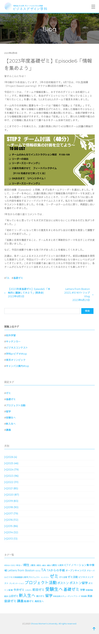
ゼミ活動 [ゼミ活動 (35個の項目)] (73, 577)
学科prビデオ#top (16, 353)
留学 (8, 411)
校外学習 (11, 335)
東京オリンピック (16, 360)
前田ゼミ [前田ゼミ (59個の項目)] (38, 590)
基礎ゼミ (18, 278)
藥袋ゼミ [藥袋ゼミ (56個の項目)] (10, 601)
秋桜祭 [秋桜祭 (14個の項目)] (84, 596)
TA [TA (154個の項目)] (43, 570)
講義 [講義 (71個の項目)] (20, 601)
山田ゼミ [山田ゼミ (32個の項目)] (13, 596)
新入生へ (11, 423)
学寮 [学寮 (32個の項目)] (82, 589)
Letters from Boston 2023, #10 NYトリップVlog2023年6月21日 (77, 295)
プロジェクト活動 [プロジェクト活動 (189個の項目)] (41, 582)
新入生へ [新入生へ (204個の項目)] (27, 595)
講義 (8, 429)
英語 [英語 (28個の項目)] (89, 596)
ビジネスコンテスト (17, 347)
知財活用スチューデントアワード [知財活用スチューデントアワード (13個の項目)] (67, 596)
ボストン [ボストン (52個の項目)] (63, 583)
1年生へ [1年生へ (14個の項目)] (19, 565)
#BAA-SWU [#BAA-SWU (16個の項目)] (9, 565)
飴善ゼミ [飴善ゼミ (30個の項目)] (29, 601)
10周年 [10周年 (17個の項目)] (61, 565)
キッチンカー (13, 341)
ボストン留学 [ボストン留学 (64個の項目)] (79, 583)
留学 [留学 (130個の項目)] (49, 595)
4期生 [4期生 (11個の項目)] (44, 565)
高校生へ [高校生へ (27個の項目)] (39, 601)
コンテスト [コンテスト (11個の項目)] (45, 577)
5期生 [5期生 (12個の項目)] (49, 565)
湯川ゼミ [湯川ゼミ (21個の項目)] (40, 596)
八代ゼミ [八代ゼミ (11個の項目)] (28, 590)
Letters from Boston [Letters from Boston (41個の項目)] (21, 570)
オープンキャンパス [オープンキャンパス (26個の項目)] (76, 570)
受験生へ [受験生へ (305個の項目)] (54, 589)
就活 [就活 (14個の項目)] (6, 596)
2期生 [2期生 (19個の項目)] (33, 565)
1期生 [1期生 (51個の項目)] (26, 565)
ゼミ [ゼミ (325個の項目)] (54, 576)
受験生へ (11, 417)
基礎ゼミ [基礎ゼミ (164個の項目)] (71, 589)
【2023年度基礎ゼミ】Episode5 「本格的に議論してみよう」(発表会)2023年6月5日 (29, 293)
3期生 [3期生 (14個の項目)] (38, 565)
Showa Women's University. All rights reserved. (54, 623)
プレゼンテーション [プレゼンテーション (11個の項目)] (16, 584)
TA (7, 278)
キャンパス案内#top (17, 366)
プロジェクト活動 (16, 405)
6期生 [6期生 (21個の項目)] (54, 565)
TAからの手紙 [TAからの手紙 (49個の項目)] (56, 570)
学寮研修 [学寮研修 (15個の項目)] (89, 590)
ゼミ (8, 393)
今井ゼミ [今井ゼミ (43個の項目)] (18, 590)
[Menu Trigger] (93, 6)
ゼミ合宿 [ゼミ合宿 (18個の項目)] (63, 577)
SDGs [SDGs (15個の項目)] (37, 571)
